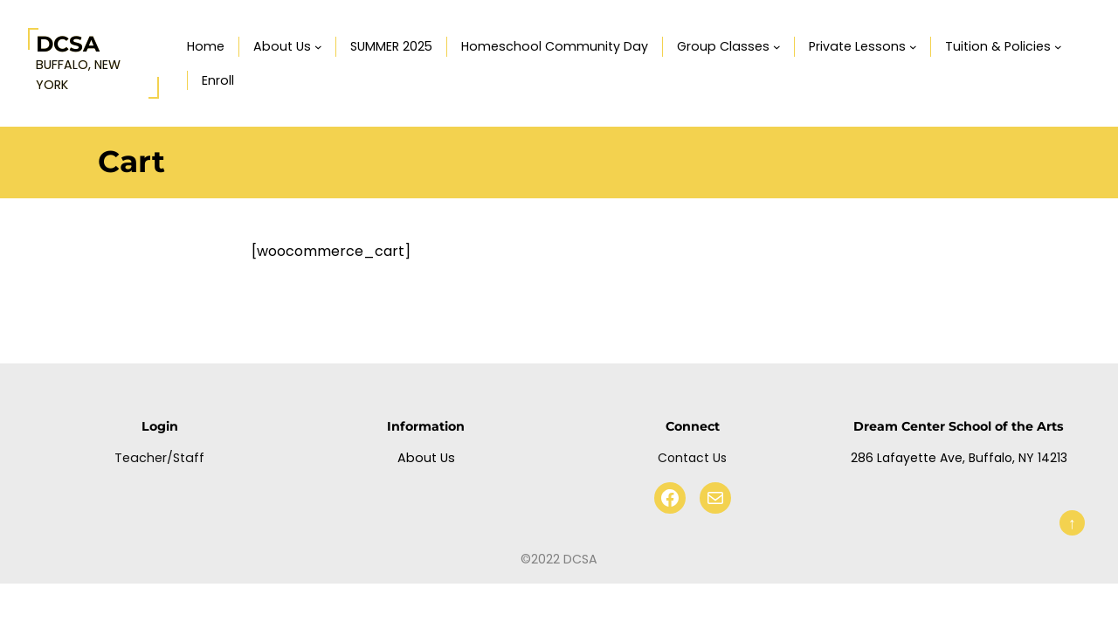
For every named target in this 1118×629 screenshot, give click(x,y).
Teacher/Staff (159, 458)
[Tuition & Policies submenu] (1058, 47)
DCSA (68, 44)
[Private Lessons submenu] (913, 47)
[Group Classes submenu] (777, 47)
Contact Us (692, 458)
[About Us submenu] (318, 47)
